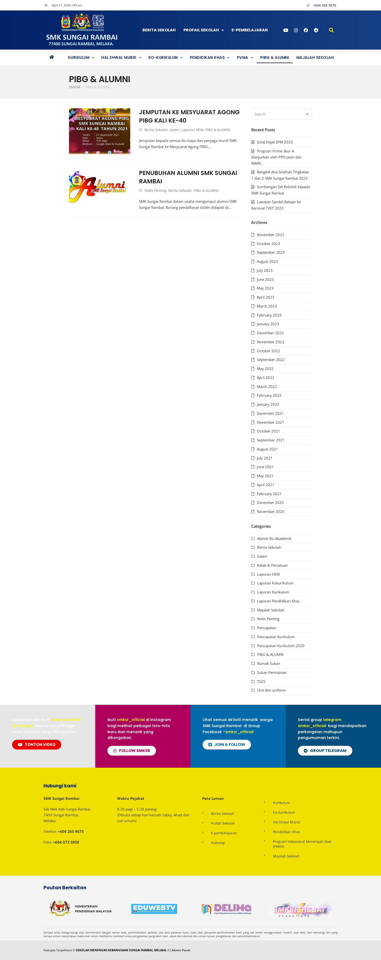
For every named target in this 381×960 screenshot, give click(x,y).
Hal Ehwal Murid (121, 58)
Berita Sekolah (159, 30)
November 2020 (270, 511)
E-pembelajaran (224, 833)
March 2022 (267, 386)
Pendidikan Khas (210, 58)
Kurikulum (81, 58)
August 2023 (267, 261)
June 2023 (265, 279)
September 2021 (271, 440)
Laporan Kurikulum (273, 592)
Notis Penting (155, 190)
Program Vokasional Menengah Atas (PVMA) (302, 844)
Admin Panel (181, 950)
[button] (331, 30)
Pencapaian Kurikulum (276, 636)
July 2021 (265, 458)
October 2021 (268, 431)
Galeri (175, 129)
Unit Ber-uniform (271, 690)
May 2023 (265, 288)
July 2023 (265, 270)
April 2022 (265, 377)
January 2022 (268, 404)
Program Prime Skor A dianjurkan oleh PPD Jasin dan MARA (276, 157)
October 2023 (268, 243)
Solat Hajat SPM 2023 (275, 142)
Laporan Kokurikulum (275, 583)
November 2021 (270, 422)
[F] (169, 950)
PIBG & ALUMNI (274, 57)
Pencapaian (266, 627)
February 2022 (269, 395)
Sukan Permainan (271, 672)
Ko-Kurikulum (165, 58)
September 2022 (271, 359)
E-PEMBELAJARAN (250, 30)
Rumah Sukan (268, 663)
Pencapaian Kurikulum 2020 (280, 645)
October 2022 (268, 350)
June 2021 (265, 466)
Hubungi (218, 842)
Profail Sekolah (203, 30)
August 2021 (267, 449)
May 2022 (265, 368)
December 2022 (270, 332)
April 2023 (265, 297)
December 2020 (270, 502)
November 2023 (270, 234)
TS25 (261, 681)
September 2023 (271, 252)
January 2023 (268, 323)
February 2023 (269, 315)
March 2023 (267, 306)
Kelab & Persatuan (272, 565)
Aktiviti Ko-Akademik (274, 538)
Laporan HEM (192, 129)
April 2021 (265, 484)
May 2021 (265, 475)
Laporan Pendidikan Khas (278, 601)
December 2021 (270, 413)
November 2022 (270, 341)
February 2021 (269, 493)
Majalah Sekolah (315, 57)
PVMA (245, 58)
